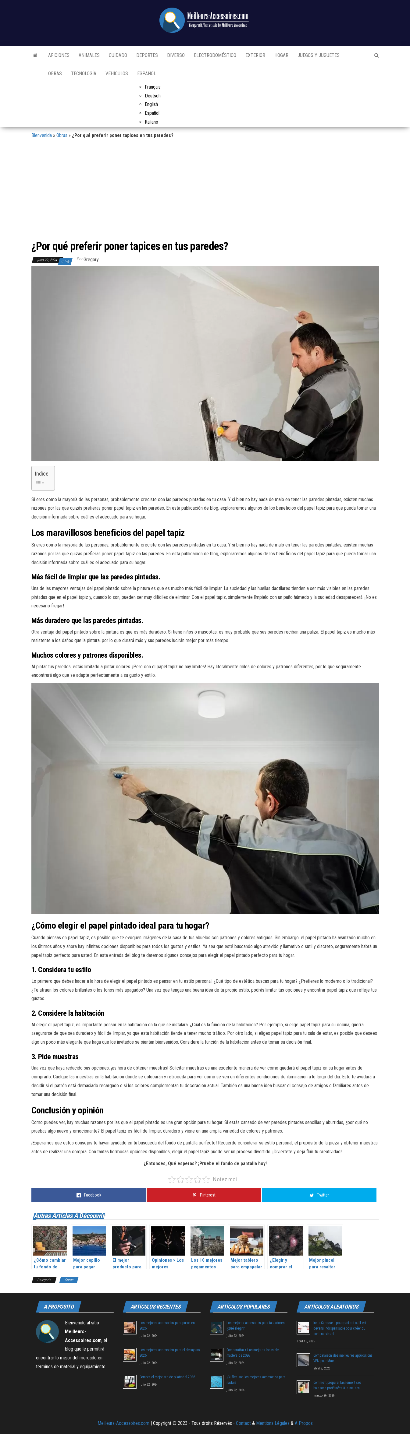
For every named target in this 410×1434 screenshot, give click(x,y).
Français (153, 87)
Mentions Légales (273, 1423)
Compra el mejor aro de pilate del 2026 (167, 1377)
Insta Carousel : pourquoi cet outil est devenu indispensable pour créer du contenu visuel (339, 1328)
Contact (243, 1423)
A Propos (304, 1423)
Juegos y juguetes (319, 55)
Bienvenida (41, 135)
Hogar (281, 55)
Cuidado (118, 55)
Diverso (176, 55)
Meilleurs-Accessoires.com (123, 1423)
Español (146, 73)
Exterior (255, 55)
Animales (89, 55)
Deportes (147, 55)
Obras (55, 73)
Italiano (151, 122)
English (151, 104)
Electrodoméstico (215, 55)
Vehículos (116, 73)
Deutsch (153, 96)
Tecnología (83, 73)
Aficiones (59, 55)
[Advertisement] (205, 191)
